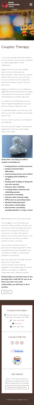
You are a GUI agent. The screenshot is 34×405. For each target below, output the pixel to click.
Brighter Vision (22, 400)
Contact (6, 292)
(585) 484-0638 (18, 320)
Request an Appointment (17, 387)
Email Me (18, 323)
